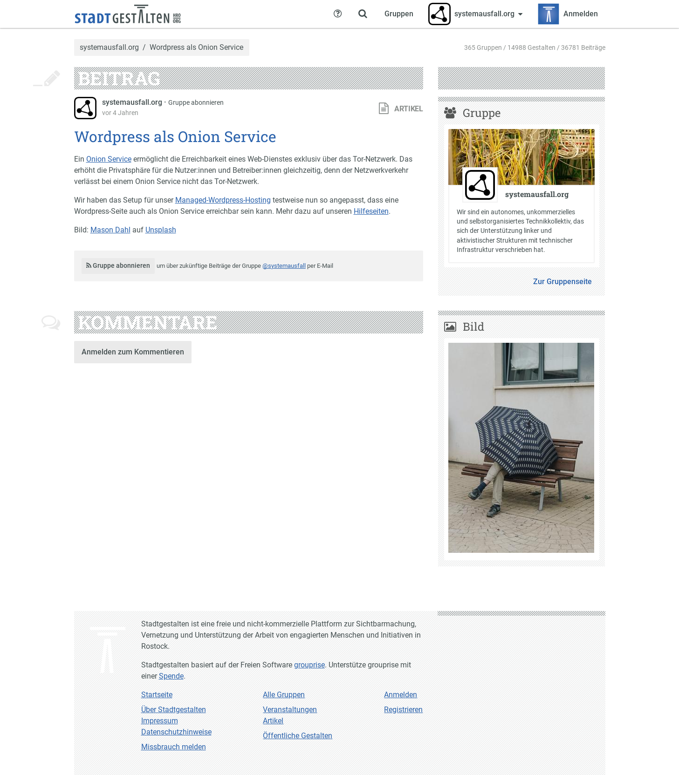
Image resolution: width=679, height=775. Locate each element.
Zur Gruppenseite (562, 281)
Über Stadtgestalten (173, 709)
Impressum (159, 720)
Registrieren (403, 709)
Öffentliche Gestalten (297, 735)
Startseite (156, 694)
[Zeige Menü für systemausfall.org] (475, 14)
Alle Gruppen (284, 694)
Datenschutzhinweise (176, 731)
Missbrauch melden (173, 746)
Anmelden (400, 694)
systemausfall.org (109, 47)
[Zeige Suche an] (363, 14)
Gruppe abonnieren (196, 102)
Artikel (273, 720)
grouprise (309, 664)
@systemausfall (284, 265)
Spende (171, 676)
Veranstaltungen (290, 709)
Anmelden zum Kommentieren (133, 351)
